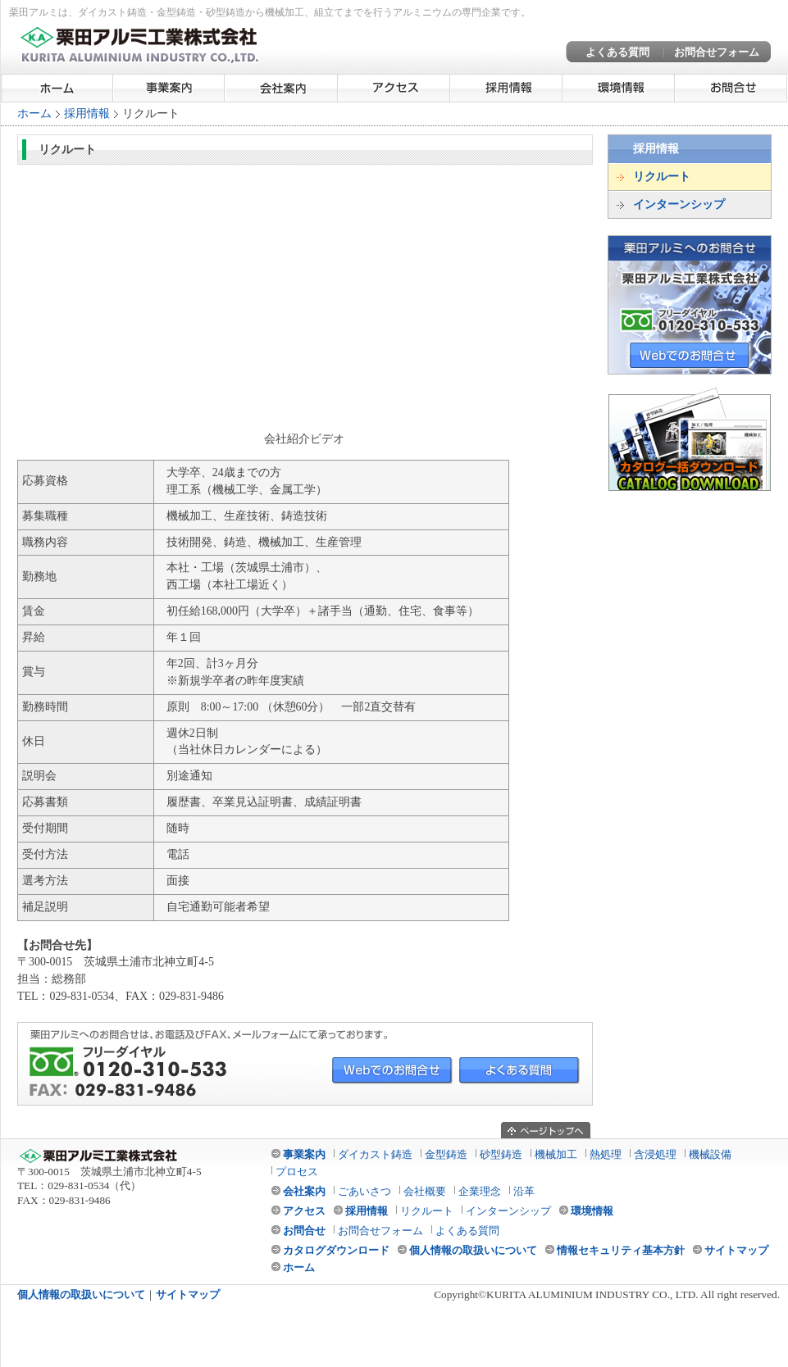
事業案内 (169, 88)
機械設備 (710, 1154)
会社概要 (424, 1191)
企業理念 (479, 1191)
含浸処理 (655, 1154)
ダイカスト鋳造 (375, 1154)
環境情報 (619, 88)
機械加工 (556, 1154)
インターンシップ (679, 204)
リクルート (661, 176)
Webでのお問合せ (392, 1070)
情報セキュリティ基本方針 (621, 1250)
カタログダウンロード (336, 1250)
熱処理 (606, 1154)
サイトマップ (736, 1250)
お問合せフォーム (716, 52)
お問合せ (731, 88)
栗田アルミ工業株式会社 (140, 45)
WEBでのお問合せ (689, 355)
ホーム (57, 88)
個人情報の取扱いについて (473, 1250)
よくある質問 (617, 52)
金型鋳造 (446, 1154)
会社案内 (281, 88)
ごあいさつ (364, 1191)
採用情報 (506, 88)
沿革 (524, 1191)
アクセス (394, 88)
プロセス (297, 1171)
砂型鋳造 (501, 1154)
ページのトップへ (545, 1130)
